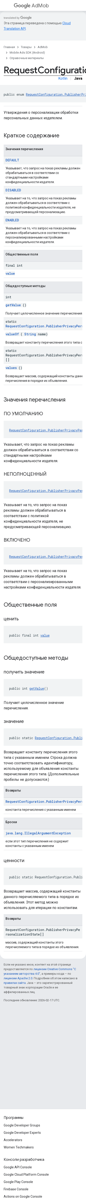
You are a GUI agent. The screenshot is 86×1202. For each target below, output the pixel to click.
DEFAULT (12, 160)
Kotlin (62, 78)
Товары (26, 47)
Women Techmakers (19, 1147)
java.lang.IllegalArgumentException (38, 833)
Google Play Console (18, 1182)
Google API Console (18, 1167)
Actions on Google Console (23, 1196)
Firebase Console (16, 1189)
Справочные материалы (27, 58)
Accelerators (13, 1140)
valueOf (12, 334)
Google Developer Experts (22, 1132)
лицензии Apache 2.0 (18, 978)
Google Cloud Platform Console (26, 1174)
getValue (13, 305)
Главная (9, 47)
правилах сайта (15, 983)
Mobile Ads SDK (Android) (27, 52)
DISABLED (13, 190)
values (11, 368)
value (10, 273)
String (30, 334)
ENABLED (12, 220)
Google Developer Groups (22, 1125)
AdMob (31, 6)
